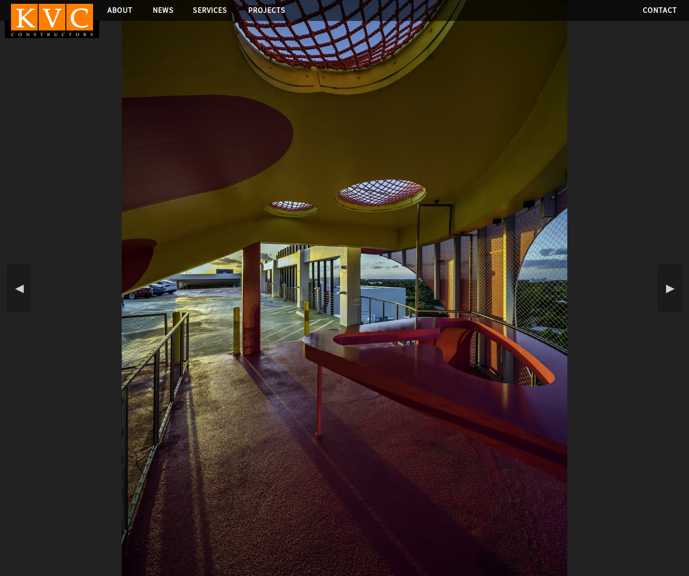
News (163, 10)
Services (210, 10)
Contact (660, 10)
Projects (266, 10)
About (120, 10)
